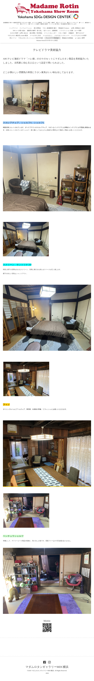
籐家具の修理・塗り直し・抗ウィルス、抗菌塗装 (42, 30)
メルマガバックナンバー (61, 35)
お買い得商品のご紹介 (78, 28)
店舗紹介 (71, 33)
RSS (47, 673)
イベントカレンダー (50, 33)
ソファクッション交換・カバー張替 (70, 30)
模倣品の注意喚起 (67, 38)
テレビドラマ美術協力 (53, 38)
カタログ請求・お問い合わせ (19, 33)
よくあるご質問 (80, 38)
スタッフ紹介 (62, 33)
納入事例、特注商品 (36, 33)
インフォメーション (26, 28)
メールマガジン (47, 35)
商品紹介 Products (63, 28)
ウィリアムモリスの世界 (78, 35)
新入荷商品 (37, 28)
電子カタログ (80, 33)
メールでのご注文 (35, 35)
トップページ (13, 28)
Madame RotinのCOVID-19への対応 (47, 40)
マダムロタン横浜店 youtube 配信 (18, 35)
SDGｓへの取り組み (19, 30)
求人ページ (13, 38)
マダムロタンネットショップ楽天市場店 (30, 38)
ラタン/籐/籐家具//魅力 (50, 28)
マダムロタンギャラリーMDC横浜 (47, 666)
